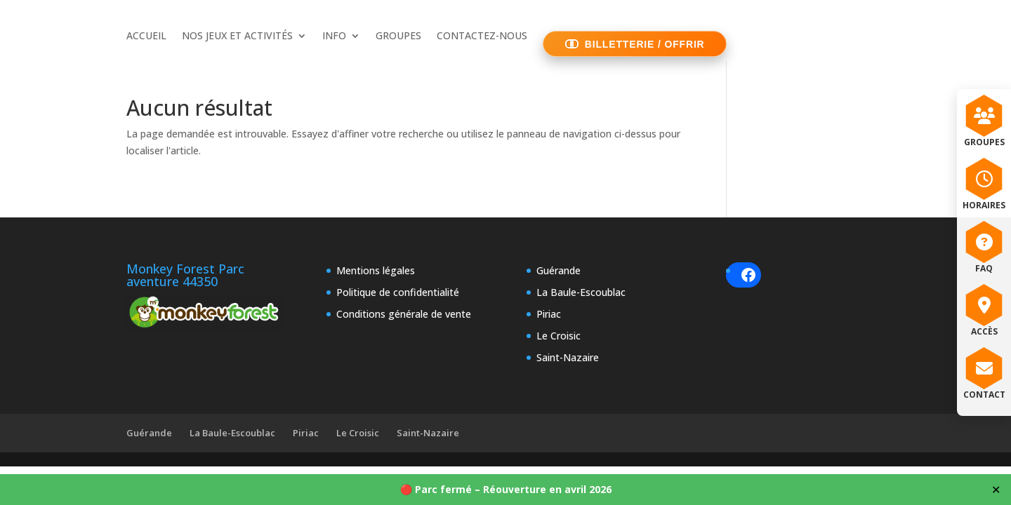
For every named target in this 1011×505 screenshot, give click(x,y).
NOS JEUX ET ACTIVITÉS (237, 36)
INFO (334, 36)
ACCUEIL (146, 36)
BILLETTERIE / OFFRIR (645, 44)
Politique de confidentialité (397, 292)
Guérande (558, 270)
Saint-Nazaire (567, 357)
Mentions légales (375, 270)
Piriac (548, 314)
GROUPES (398, 36)
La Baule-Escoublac (581, 292)
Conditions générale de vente (403, 314)
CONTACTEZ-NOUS (482, 36)
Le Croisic (558, 335)
